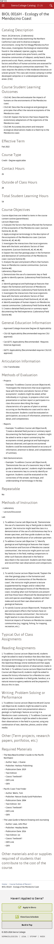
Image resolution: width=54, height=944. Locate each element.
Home (4, 884)
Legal (23, 936)
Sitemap (33, 936)
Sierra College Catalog (27, 5)
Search (51, 5)
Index (42, 936)
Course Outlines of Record (20, 884)
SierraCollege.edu (10, 936)
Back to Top (27, 924)
